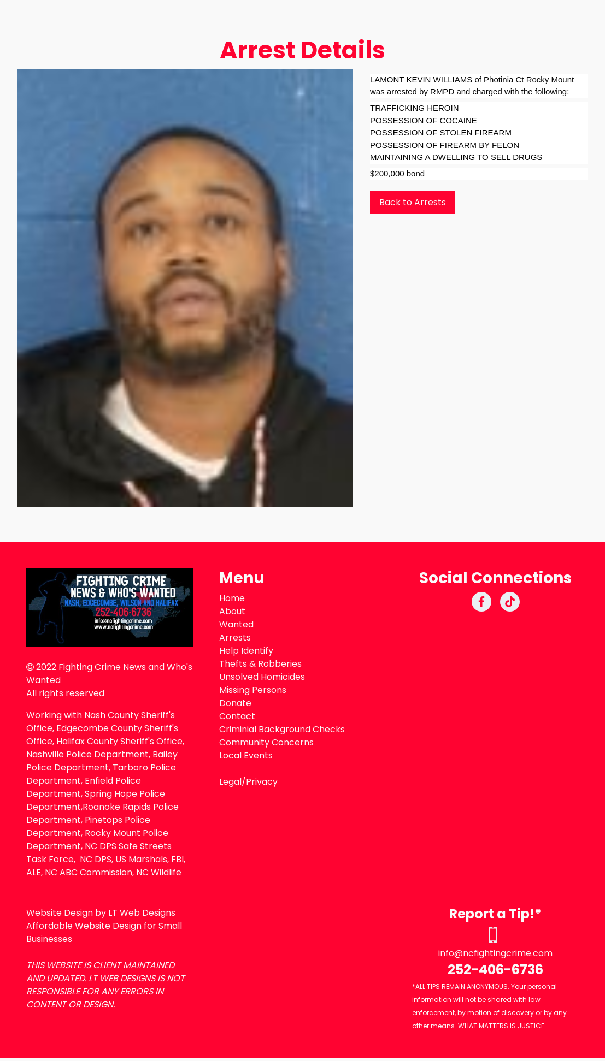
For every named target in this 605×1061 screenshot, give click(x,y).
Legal (230, 781)
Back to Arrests (412, 202)
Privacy (262, 781)
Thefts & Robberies (260, 663)
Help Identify (246, 650)
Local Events (246, 755)
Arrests (235, 637)
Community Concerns (266, 742)
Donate (235, 703)
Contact (237, 716)
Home (232, 598)
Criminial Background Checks (282, 729)
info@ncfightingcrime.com (495, 953)
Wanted (236, 624)
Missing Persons (252, 690)
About (232, 611)
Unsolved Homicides (262, 677)
